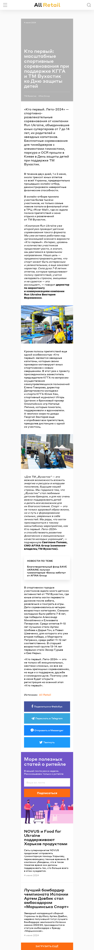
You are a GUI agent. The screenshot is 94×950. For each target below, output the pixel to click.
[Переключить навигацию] (5, 5)
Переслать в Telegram (49, 718)
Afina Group (44, 96)
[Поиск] (89, 5)
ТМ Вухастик (30, 96)
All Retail (45, 694)
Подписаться (47, 793)
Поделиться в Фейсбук (48, 706)
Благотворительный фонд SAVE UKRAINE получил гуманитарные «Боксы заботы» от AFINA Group (47, 571)
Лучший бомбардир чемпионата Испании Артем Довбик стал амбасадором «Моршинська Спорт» (46, 898)
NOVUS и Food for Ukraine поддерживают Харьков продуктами (45, 837)
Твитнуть (49, 742)
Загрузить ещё (47, 946)
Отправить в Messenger (48, 730)
